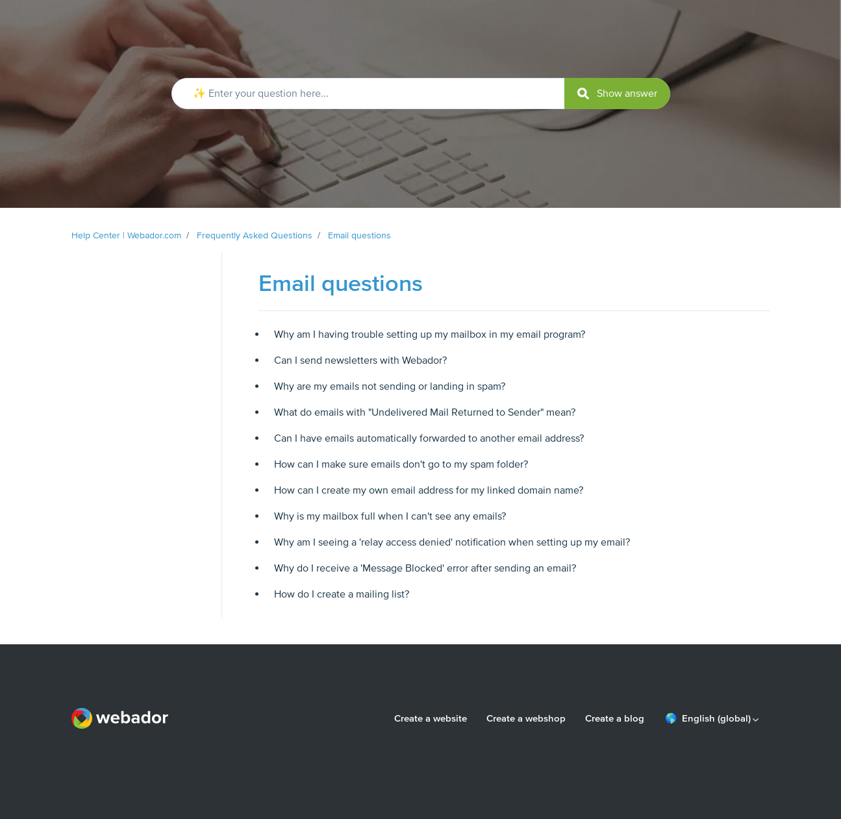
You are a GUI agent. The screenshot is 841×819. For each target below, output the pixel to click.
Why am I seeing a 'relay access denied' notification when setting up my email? (452, 542)
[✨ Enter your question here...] (420, 93)
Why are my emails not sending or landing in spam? (389, 386)
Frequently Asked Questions (254, 235)
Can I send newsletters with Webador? (360, 360)
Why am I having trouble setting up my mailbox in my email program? (429, 334)
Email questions (359, 235)
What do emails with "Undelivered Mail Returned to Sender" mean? (424, 412)
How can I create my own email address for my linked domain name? (428, 490)
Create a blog (614, 718)
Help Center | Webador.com (126, 235)
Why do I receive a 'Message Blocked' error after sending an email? (425, 568)
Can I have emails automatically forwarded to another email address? (429, 438)
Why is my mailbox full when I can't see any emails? (390, 516)
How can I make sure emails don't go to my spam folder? (401, 464)
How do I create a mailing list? (341, 594)
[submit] (617, 93)
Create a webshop (526, 718)
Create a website (430, 718)
